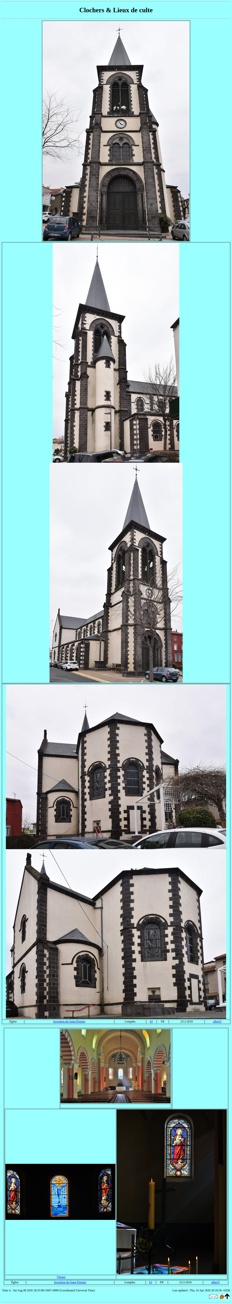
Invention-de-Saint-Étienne (69, 1021)
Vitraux (61, 1277)
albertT (217, 1021)
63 (151, 1021)
